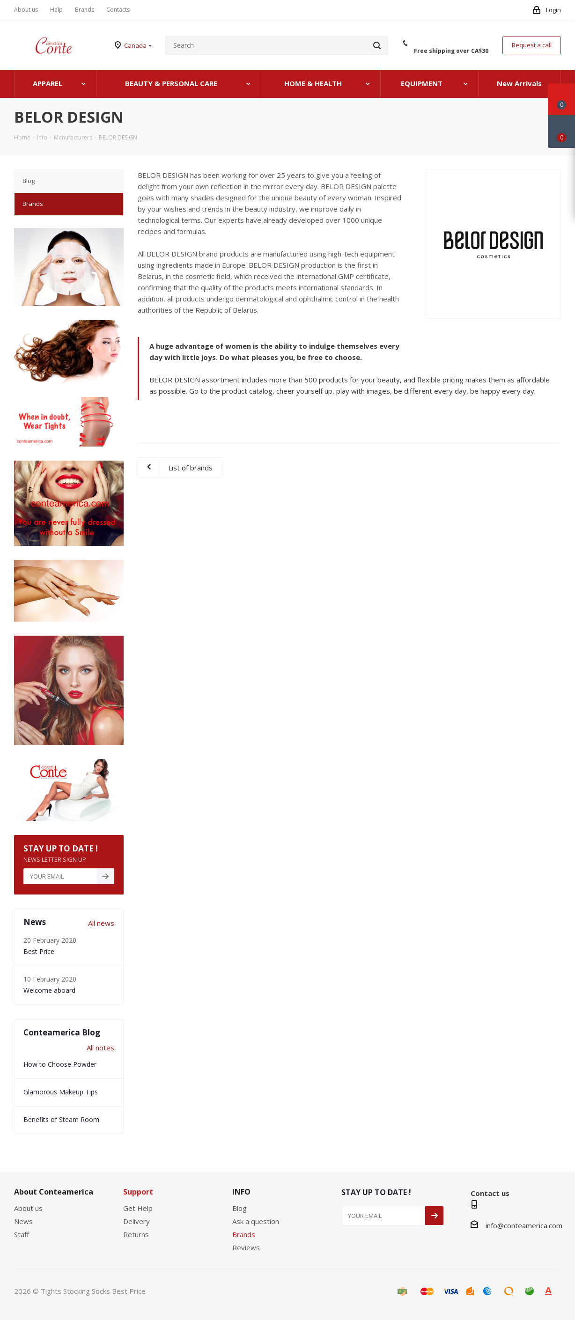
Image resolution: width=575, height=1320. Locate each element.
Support (138, 1192)
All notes (100, 1047)
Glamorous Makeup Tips (60, 1091)
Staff (21, 1234)
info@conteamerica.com (524, 1225)
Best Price (38, 951)
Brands (243, 1234)
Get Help (138, 1208)
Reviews (246, 1247)
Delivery (136, 1221)
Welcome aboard (49, 990)
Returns (136, 1234)
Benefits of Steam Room (61, 1119)
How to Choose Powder (59, 1064)
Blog (239, 1208)
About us (28, 1208)
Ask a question (255, 1221)
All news (101, 923)
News (23, 1221)
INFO (241, 1192)
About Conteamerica (53, 1192)
